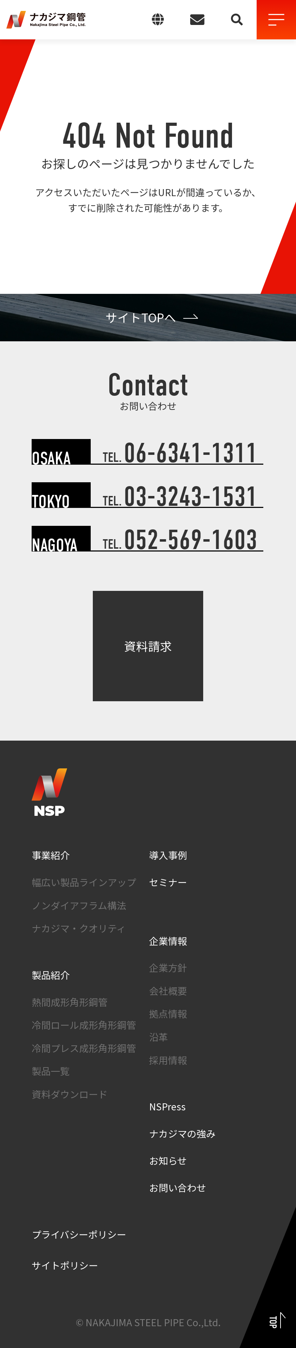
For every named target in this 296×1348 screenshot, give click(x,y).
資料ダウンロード (70, 1094)
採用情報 (168, 1060)
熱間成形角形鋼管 (70, 1002)
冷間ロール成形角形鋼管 (84, 1025)
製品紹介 (51, 975)
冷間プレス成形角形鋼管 (84, 1048)
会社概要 (168, 991)
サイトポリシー (65, 1265)
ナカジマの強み (182, 1133)
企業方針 (168, 967)
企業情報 (168, 941)
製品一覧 (51, 1071)
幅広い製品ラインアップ (84, 882)
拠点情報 (168, 1013)
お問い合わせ (177, 1187)
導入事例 (168, 855)
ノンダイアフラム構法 (79, 905)
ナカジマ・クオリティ (79, 928)
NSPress (167, 1106)
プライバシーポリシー (79, 1234)
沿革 (158, 1037)
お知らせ (168, 1160)
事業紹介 (51, 855)
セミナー (168, 882)
